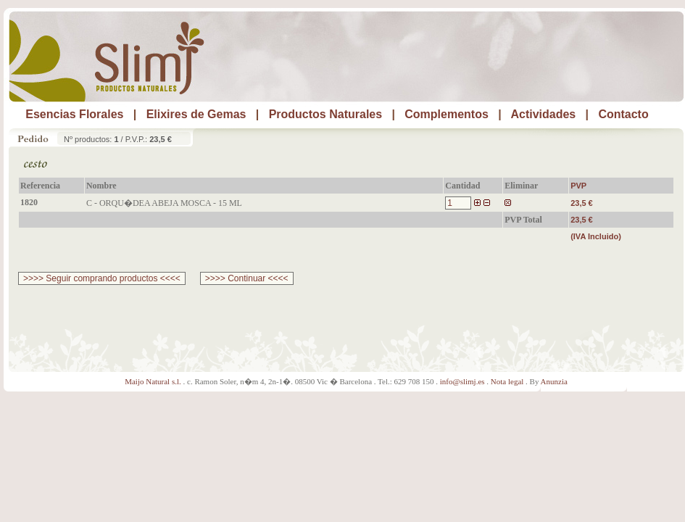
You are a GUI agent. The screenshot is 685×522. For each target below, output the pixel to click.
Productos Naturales (325, 114)
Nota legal (507, 381)
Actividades (543, 114)
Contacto (623, 114)
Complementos (446, 114)
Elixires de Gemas (196, 114)
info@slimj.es (462, 381)
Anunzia (554, 381)
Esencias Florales (74, 114)
